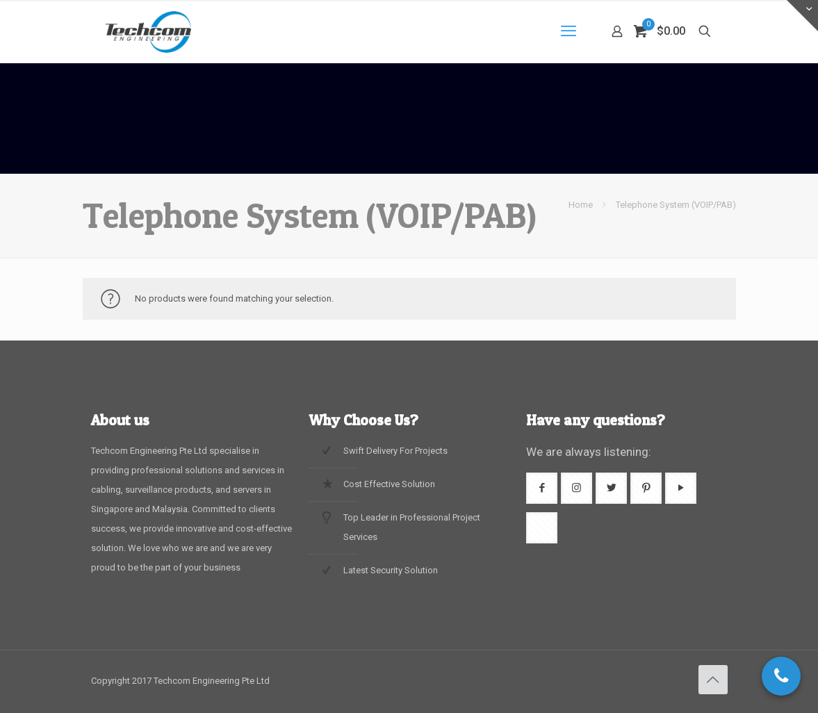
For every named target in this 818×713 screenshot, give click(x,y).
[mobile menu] (568, 31)
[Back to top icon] (713, 679)
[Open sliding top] (802, 15)
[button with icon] (541, 488)
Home (580, 204)
